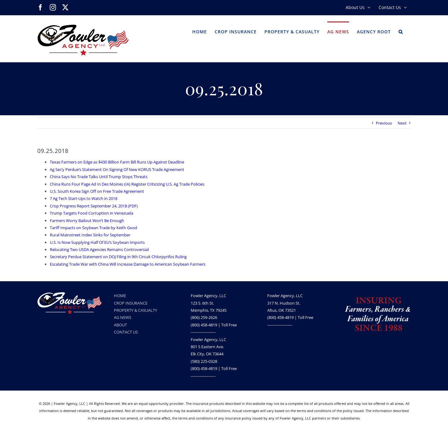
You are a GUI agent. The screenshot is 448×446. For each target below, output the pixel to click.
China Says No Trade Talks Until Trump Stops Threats (98, 176)
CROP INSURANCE (130, 303)
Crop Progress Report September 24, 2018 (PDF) (94, 206)
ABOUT (120, 325)
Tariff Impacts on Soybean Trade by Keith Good (93, 227)
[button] (401, 31)
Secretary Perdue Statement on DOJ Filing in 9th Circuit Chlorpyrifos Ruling (118, 256)
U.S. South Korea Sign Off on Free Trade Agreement (97, 191)
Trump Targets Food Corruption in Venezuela (91, 213)
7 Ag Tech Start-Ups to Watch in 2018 (83, 198)
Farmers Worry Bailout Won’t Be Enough (87, 220)
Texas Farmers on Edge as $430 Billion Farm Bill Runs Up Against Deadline (117, 162)
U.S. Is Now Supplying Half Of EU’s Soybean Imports (97, 242)
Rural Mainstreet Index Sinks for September (90, 235)
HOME (120, 295)
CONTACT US (126, 332)
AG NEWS (122, 317)
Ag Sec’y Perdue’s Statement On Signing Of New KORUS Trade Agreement (117, 169)
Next (402, 123)
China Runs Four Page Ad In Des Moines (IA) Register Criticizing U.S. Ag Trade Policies (127, 184)
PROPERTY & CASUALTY (135, 310)
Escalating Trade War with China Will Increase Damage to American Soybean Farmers (127, 264)
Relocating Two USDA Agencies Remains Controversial (99, 249)
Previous (384, 123)
